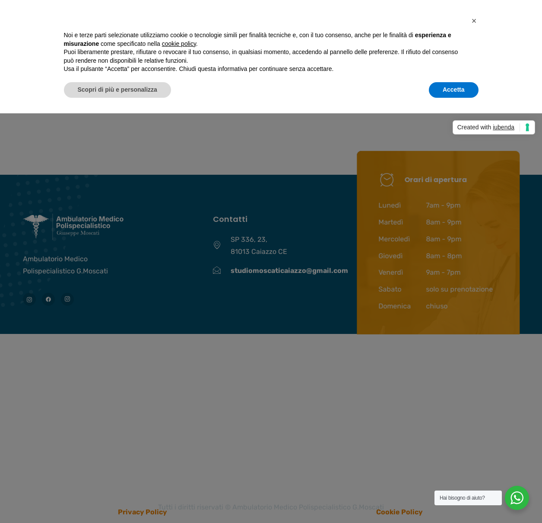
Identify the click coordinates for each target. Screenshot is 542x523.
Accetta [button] (454, 89)
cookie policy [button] (179, 43)
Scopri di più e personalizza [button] (117, 89)
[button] (474, 21)
